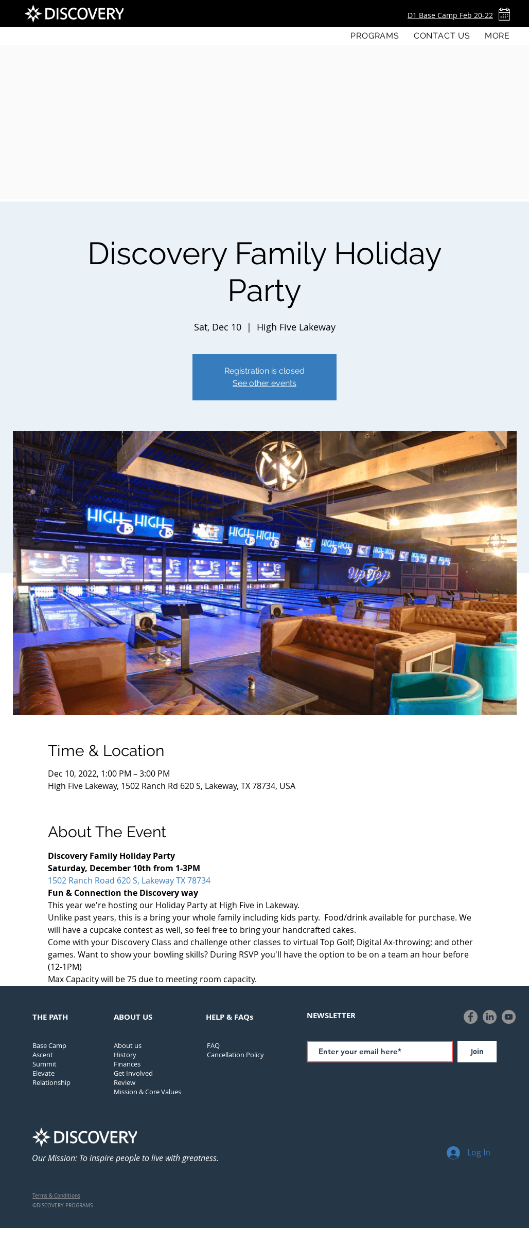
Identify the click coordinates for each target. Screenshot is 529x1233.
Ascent (42, 1054)
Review (124, 1082)
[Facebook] (471, 1017)
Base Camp (49, 1045)
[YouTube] (509, 1017)
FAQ (213, 1045)
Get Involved (133, 1073)
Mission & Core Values (147, 1091)
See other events (264, 383)
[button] (374, 36)
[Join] (477, 1051)
